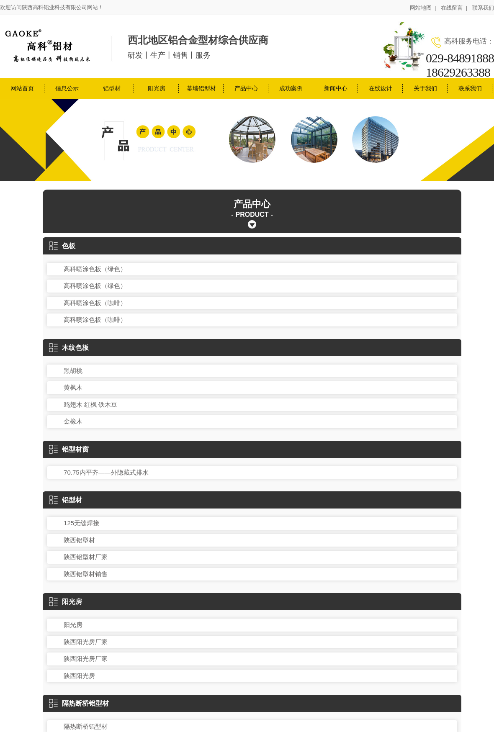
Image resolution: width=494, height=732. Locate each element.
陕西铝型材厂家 (86, 556)
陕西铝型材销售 (86, 574)
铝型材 (112, 88)
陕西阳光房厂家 (86, 641)
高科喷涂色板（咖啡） (95, 302)
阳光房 (156, 88)
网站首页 (22, 88)
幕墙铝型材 (201, 88)
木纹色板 (69, 347)
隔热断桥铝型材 (79, 703)
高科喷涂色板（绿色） (95, 268)
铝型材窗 (69, 449)
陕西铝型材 (79, 540)
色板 (62, 245)
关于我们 (425, 88)
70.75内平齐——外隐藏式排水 (106, 472)
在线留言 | (454, 8)
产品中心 (246, 88)
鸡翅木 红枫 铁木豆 (90, 404)
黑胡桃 (73, 370)
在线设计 (380, 88)
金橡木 (73, 421)
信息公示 (67, 88)
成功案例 (291, 88)
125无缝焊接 (81, 523)
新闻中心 (335, 88)
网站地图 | (423, 8)
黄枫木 (73, 387)
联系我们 (483, 8)
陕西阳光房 (79, 675)
